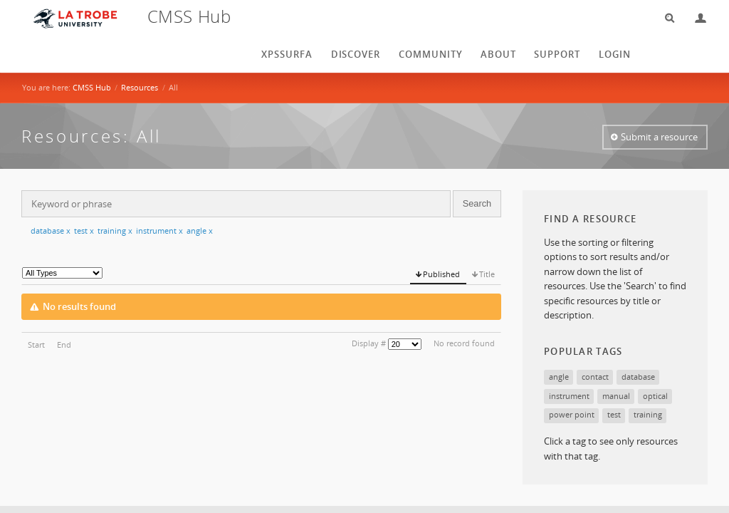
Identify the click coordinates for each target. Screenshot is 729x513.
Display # (369, 343)
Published (441, 274)
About (498, 54)
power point (571, 414)
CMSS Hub (92, 87)
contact (595, 376)
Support (557, 54)
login (615, 54)
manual (616, 395)
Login (695, 18)
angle (200, 230)
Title (487, 274)
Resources (139, 87)
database (50, 230)
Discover (356, 54)
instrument (159, 230)
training (115, 230)
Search (665, 18)
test (84, 230)
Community (431, 54)
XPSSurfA (287, 54)
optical (655, 395)
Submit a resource (659, 136)
